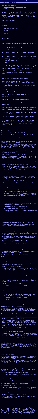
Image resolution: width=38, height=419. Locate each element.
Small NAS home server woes (9, 5)
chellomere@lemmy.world (9, 7)
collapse (29, 132)
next (26, 132)
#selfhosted (5, 127)
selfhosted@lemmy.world (9, 2)
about (15, 0)
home (3, 0)
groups (10, 0)
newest (7, 130)
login (21, 0)
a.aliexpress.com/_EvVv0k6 (7, 241)
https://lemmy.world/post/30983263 (9, 8)
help (26, 0)
